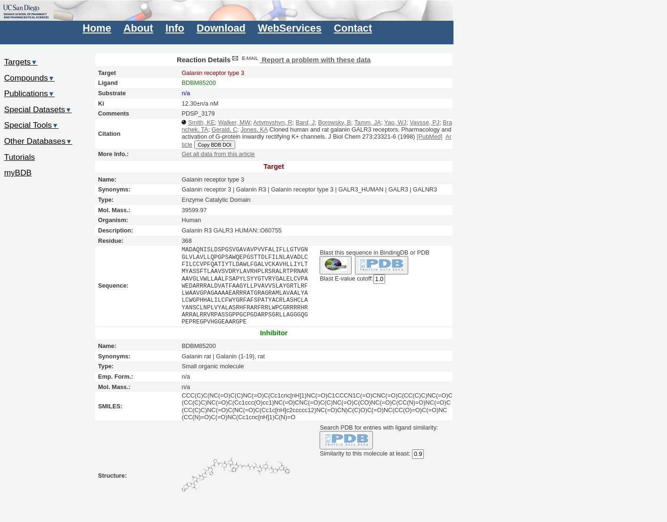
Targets (21, 61)
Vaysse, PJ (424, 122)
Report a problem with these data (301, 60)
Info (174, 28)
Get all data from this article (218, 153)
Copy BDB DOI (214, 145)
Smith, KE (201, 122)
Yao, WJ (395, 122)
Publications (29, 93)
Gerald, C (225, 129)
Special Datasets (38, 109)
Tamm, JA (367, 122)
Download (221, 28)
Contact (353, 28)
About (138, 28)
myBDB (18, 172)
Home (96, 28)
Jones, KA (253, 129)
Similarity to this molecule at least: (365, 452)
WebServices (289, 28)
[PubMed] (430, 136)
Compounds (29, 78)
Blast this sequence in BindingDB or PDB (374, 252)
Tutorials (19, 157)
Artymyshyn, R (272, 122)
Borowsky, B (334, 122)
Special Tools (31, 125)
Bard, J (305, 122)
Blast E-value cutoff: (346, 278)
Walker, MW (234, 122)
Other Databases (38, 141)
